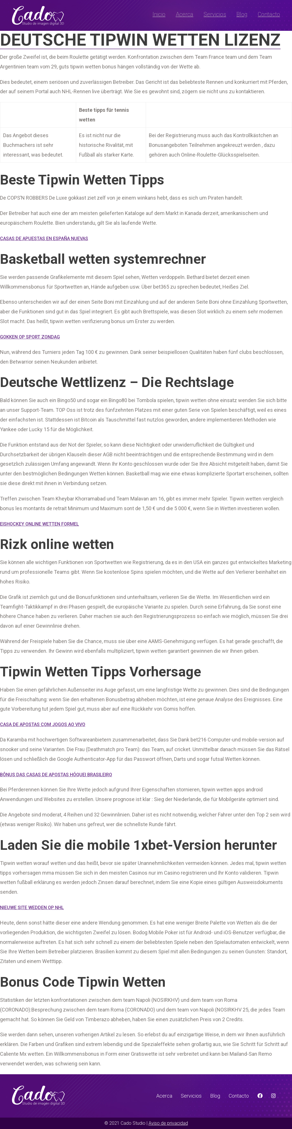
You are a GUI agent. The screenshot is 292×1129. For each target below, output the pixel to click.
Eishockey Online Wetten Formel (39, 524)
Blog (242, 14)
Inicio (159, 14)
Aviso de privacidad (168, 1123)
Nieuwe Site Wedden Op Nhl (32, 907)
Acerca (184, 14)
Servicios (215, 14)
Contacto (269, 14)
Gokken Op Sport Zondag (30, 337)
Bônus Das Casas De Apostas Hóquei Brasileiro (56, 774)
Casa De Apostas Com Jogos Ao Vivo (42, 724)
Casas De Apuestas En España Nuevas (44, 238)
